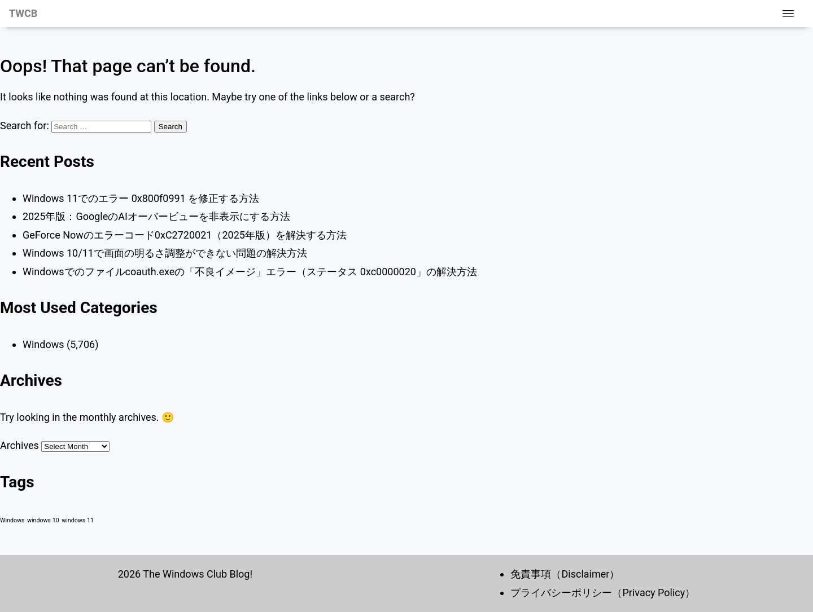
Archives (19, 445)
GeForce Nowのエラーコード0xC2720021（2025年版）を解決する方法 (185, 235)
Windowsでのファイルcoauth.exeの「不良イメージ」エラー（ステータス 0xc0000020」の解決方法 (250, 272)
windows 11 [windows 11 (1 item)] (78, 520)
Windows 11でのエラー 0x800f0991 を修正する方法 (141, 198)
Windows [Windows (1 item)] (12, 520)
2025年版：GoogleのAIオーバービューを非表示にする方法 (156, 216)
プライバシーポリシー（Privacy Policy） (602, 592)
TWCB (23, 13)
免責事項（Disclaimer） (564, 574)
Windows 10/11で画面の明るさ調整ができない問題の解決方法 (165, 253)
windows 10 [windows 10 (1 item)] (43, 520)
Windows (43, 344)
